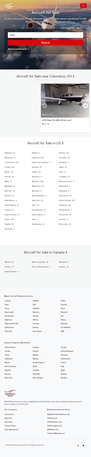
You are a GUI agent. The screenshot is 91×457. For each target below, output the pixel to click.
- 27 (39, 210)
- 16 (63, 167)
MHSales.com (53, 429)
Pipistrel (64, 312)
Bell (34, 305)
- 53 (35, 205)
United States (10, 347)
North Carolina (10, 366)
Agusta (64, 305)
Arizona (8, 374)
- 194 (9, 219)
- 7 (64, 262)
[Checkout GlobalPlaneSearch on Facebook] (78, 445)
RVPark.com (52, 418)
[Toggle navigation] (83, 5)
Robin (63, 301)
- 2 (36, 191)
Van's (63, 308)
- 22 (9, 196)
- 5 (36, 153)
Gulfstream (9, 327)
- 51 (65, 215)
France (63, 362)
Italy (62, 366)
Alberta (36, 355)
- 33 (37, 200)
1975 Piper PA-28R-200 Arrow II (56, 120)
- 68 (11, 162)
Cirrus (7, 308)
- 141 (67, 200)
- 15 (9, 210)
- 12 (12, 205)
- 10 (36, 172)
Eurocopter (37, 331)
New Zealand (38, 378)
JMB (62, 331)
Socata (36, 316)
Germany (64, 355)
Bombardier (9, 316)
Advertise (9, 422)
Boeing (36, 327)
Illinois (7, 362)
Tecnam (36, 324)
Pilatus (35, 320)
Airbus (63, 320)
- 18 (65, 196)
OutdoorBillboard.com (56, 433)
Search (45, 42)
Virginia (8, 370)
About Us (8, 418)
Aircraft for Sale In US (45, 143)
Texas (7, 355)
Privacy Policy (10, 426)
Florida (7, 351)
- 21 (10, 158)
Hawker (36, 301)
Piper (7, 305)
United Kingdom (67, 351)
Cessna (8, 301)
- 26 (10, 191)
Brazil (35, 366)
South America (39, 362)
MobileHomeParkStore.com (58, 414)
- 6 (8, 181)
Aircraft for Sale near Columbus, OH (45, 76)
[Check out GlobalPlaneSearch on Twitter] (83, 445)
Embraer (36, 308)
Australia (36, 374)
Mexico (36, 359)
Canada (36, 347)
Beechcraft (9, 312)
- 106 (37, 181)
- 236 (38, 158)
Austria (63, 374)
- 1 (65, 210)
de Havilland (65, 327)
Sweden (64, 378)
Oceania (36, 370)
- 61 (12, 215)
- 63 (63, 153)
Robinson (8, 320)
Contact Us (9, 414)
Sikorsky (64, 324)
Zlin (62, 316)
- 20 (65, 224)
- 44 (40, 262)
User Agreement (11, 429)
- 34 (64, 158)
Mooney (36, 312)
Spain (63, 370)
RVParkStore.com (54, 422)
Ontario (36, 351)
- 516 (9, 167)
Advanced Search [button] (18, 49)
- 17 (10, 153)
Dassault (8, 331)
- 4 (62, 172)
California (8, 359)
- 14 (38, 224)
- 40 (9, 172)
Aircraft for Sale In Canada (45, 252)
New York (8, 378)
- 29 (38, 186)
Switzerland (65, 359)
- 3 (41, 162)
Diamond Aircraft (11, 324)
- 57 (37, 167)
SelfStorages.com (54, 426)
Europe (63, 347)
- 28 (65, 205)
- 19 (10, 186)
